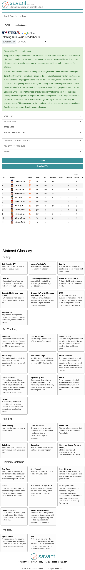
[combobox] (42, 15)
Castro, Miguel (19, 190)
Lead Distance (65, 469)
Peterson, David (20, 222)
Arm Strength (36, 469)
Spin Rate (6, 445)
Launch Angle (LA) (38, 264)
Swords (5, 399)
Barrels (62, 264)
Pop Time (6, 469)
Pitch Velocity (7, 426)
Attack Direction (65, 356)
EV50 (61, 293)
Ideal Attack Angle (38, 356)
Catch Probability (10, 510)
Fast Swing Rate (37, 336)
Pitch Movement (37, 426)
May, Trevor (18, 198)
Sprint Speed (7, 536)
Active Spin (63, 426)
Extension (35, 445)
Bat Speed (6, 336)
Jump (4, 486)
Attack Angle (7, 356)
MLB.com (63, 562)
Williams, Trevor (20, 218)
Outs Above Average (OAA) (41, 486)
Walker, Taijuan (20, 202)
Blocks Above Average (40, 510)
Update (42, 160)
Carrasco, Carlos (20, 210)
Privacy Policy (37, 562)
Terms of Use (23, 562)
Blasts (61, 378)
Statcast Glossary (17, 251)
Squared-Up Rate (37, 378)
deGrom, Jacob (20, 181)
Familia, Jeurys (20, 214)
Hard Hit (6, 279)
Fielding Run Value (66, 486)
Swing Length (65, 336)
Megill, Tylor (19, 206)
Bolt (32, 536)
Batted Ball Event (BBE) (68, 279)
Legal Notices (52, 562)
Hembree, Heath (20, 194)
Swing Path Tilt (9, 378)
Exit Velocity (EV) (9, 264)
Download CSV (42, 166)
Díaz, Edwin (18, 185)
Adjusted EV (7, 312)
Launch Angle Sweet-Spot (41, 279)
